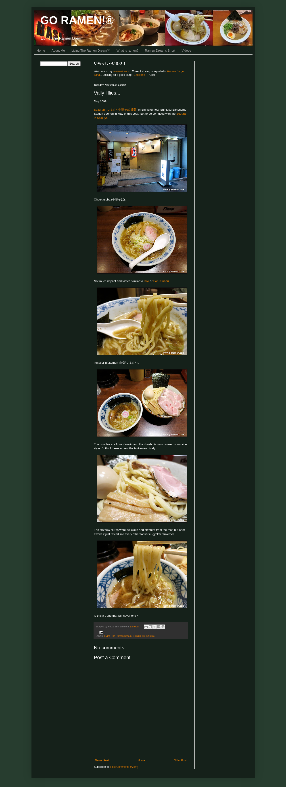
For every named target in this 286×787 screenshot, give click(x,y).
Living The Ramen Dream (118, 636)
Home (41, 50)
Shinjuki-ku (139, 636)
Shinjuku (150, 636)
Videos (186, 50)
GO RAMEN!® (77, 20)
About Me (58, 50)
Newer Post (102, 760)
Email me (140, 74)
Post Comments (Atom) (124, 766)
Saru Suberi (161, 281)
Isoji (146, 281)
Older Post (180, 760)
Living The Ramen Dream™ (90, 50)
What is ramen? (127, 50)
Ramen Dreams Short (160, 50)
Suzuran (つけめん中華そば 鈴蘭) (116, 109)
